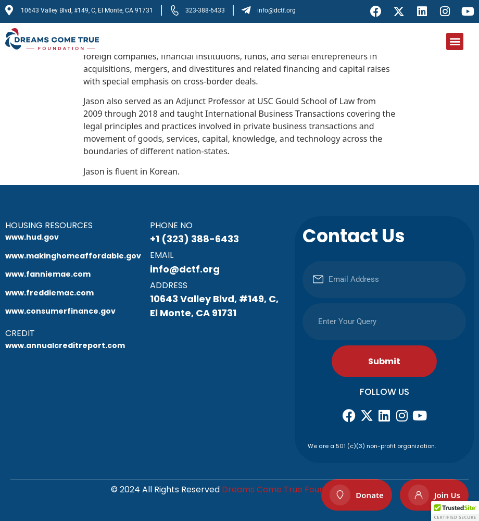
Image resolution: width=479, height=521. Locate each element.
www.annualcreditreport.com (65, 345)
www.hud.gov (32, 237)
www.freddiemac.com (49, 293)
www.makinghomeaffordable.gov (73, 256)
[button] (454, 41)
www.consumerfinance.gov (60, 311)
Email (161, 255)
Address (168, 285)
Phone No (171, 225)
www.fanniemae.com (48, 274)
